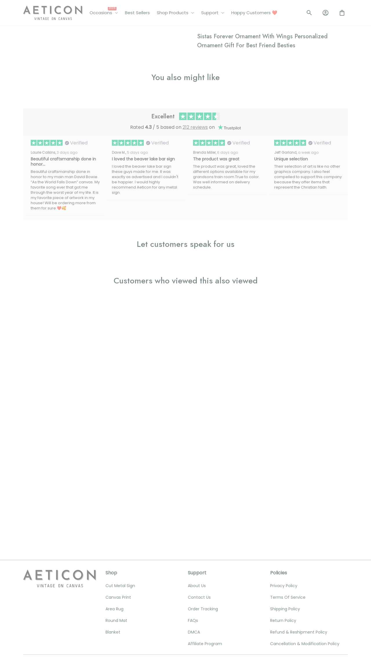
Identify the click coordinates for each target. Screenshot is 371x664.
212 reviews (195, 355)
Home (29, 34)
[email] (59, 580)
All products (54, 34)
